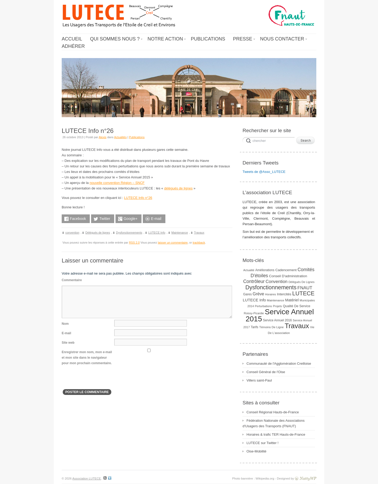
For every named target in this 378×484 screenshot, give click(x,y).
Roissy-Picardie (254, 313)
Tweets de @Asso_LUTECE (264, 172)
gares (247, 294)
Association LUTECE (86, 478)
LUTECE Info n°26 (138, 198)
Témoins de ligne (271, 327)
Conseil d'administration (288, 276)
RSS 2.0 (134, 242)
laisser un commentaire (173, 242)
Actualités (120, 137)
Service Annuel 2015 (280, 315)
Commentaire (72, 280)
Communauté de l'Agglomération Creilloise (278, 363)
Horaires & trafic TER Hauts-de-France (275, 434)
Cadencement (286, 270)
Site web (68, 342)
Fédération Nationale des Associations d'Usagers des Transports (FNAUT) (273, 423)
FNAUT (304, 287)
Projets (277, 306)
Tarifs (254, 327)
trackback (199, 242)
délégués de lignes (178, 188)
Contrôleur (254, 281)
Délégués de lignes (97, 232)
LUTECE (303, 293)
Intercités (284, 294)
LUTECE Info (156, 232)
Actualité (248, 270)
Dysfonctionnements (129, 232)
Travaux (199, 232)
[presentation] (101, 379)
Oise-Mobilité (256, 451)
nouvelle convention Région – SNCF (117, 183)
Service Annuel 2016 (277, 320)
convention (72, 232)
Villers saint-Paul (259, 380)
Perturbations (263, 306)
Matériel (292, 300)
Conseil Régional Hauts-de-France (272, 412)
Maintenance (179, 232)
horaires (270, 294)
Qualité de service (296, 306)
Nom (65, 324)
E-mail (66, 333)
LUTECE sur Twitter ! (262, 443)
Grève (258, 294)
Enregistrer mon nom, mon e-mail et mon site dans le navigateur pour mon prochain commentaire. (87, 357)
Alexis (102, 137)
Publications (136, 137)
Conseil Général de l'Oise (265, 372)
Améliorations (265, 270)
